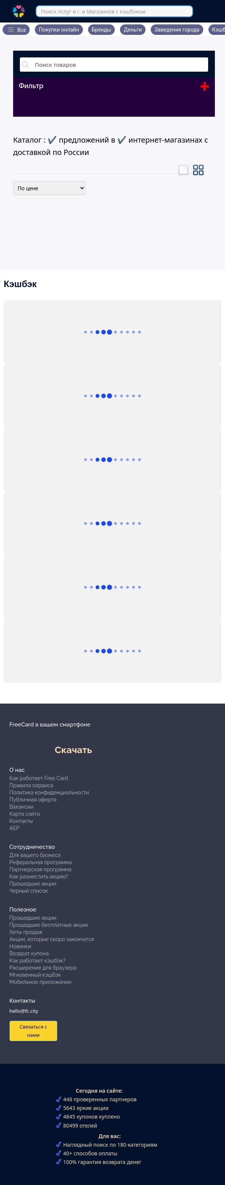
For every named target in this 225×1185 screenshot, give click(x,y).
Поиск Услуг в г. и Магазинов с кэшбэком (93, 11)
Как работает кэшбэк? (37, 961)
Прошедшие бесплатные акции (48, 925)
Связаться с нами (33, 1030)
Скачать (73, 749)
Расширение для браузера (42, 968)
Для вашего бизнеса (34, 855)
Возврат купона (29, 953)
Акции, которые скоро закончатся (51, 939)
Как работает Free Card (38, 778)
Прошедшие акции (32, 884)
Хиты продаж (26, 932)
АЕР (14, 828)
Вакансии (21, 807)
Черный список (28, 891)
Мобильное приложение (40, 982)
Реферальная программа (40, 862)
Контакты (21, 821)
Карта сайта (24, 814)
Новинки (20, 946)
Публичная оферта (32, 800)
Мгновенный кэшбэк (35, 975)
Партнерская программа (40, 869)
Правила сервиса (31, 785)
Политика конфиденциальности (49, 792)
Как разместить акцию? (38, 877)
